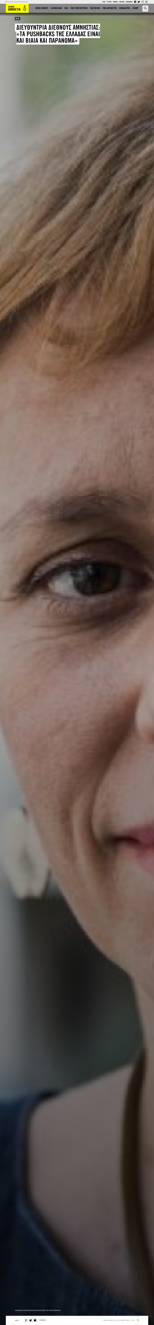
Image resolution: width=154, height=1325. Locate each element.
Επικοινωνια (129, 2)
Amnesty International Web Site (18, 2)
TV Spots (109, 2)
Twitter (139, 2)
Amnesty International (17, 8)
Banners (115, 2)
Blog (103, 2)
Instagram (146, 2)
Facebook (135, 2)
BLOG (17, 18)
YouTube (142, 2)
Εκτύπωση (137, 1320)
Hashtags (121, 2)
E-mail (35, 1320)
